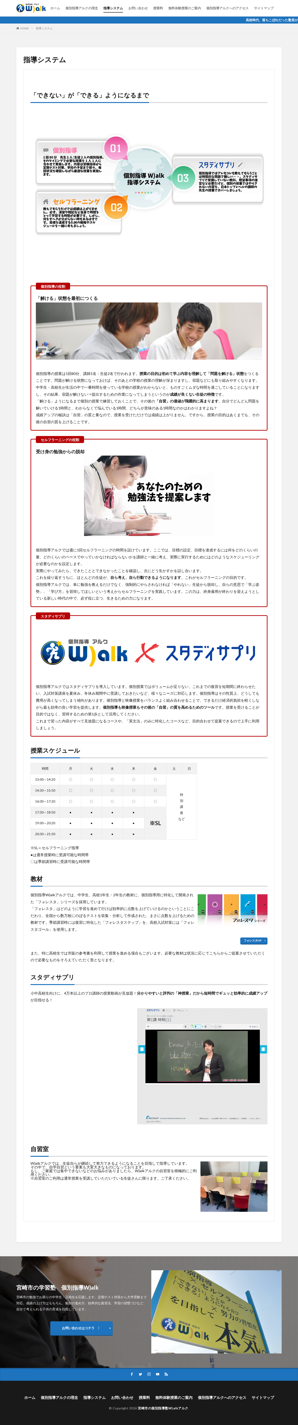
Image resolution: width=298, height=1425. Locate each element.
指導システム (113, 8)
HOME (24, 28)
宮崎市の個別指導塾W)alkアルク (163, 1408)
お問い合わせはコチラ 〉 (81, 1328)
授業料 (158, 8)
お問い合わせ (138, 8)
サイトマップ (264, 8)
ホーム (55, 8)
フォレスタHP (253, 940)
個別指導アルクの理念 (81, 8)
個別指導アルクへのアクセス (227, 8)
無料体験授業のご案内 (184, 8)
